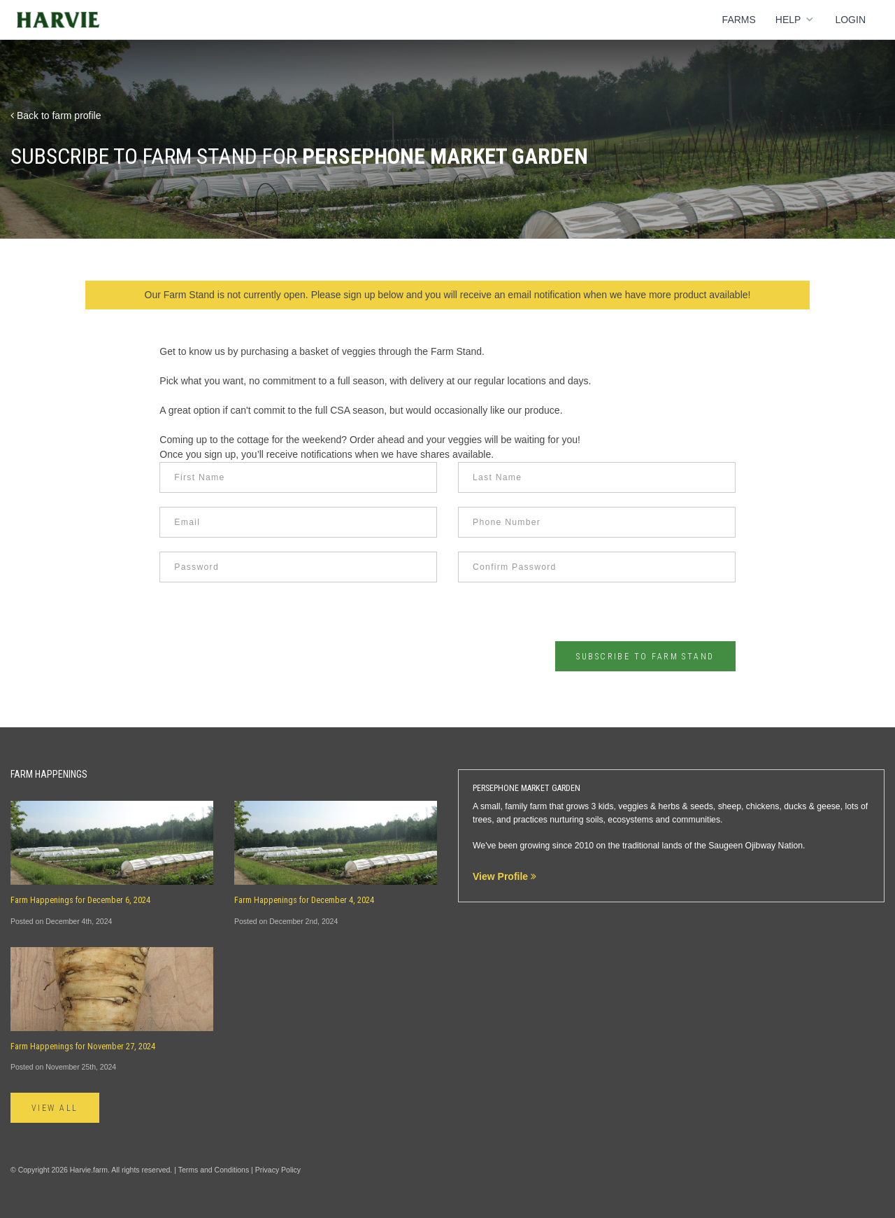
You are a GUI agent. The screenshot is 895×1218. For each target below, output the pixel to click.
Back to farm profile (55, 115)
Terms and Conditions (214, 1170)
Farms (739, 19)
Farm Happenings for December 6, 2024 (80, 900)
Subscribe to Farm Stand (645, 657)
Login (850, 19)
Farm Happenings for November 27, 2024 (82, 1046)
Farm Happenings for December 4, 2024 (304, 900)
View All (54, 1108)
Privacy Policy (278, 1170)
